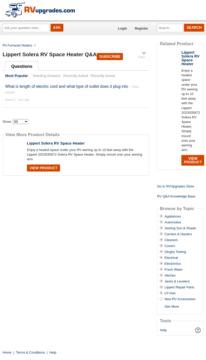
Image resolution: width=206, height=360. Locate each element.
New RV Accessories (179, 299)
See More (171, 306)
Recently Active (103, 76)
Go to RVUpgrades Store (175, 186)
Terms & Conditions (30, 352)
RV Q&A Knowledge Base (176, 196)
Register (141, 28)
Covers (169, 246)
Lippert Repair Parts (179, 287)
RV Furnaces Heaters (17, 45)
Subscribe (109, 56)
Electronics (172, 264)
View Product (43, 168)
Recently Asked (75, 76)
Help (163, 330)
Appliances (172, 216)
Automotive (172, 222)
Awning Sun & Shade (180, 228)
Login (122, 28)
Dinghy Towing (175, 252)
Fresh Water (173, 269)
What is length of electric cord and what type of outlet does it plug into (66, 86)
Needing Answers (47, 76)
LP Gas (169, 293)
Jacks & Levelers (177, 281)
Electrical (171, 258)
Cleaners (171, 240)
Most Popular (16, 76)
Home (7, 352)
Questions (22, 66)
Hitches (169, 275)
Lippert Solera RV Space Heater (56, 143)
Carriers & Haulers (178, 234)
